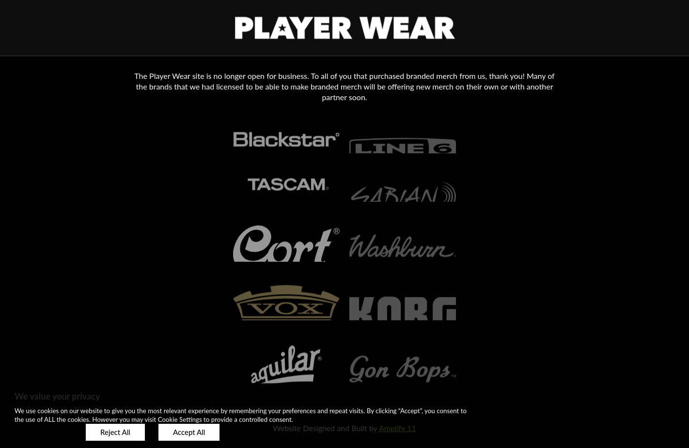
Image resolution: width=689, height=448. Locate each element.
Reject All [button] (115, 432)
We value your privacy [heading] (57, 396)
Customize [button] (43, 432)
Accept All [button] (189, 432)
